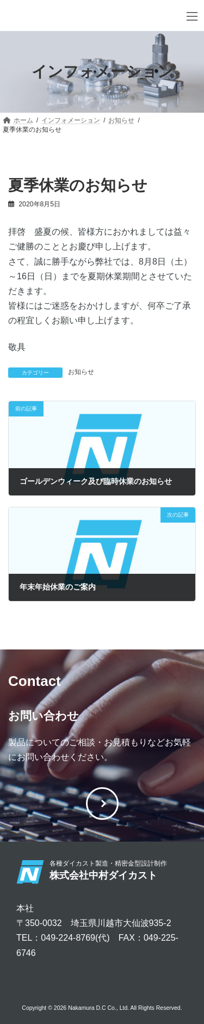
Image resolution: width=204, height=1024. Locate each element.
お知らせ (81, 372)
